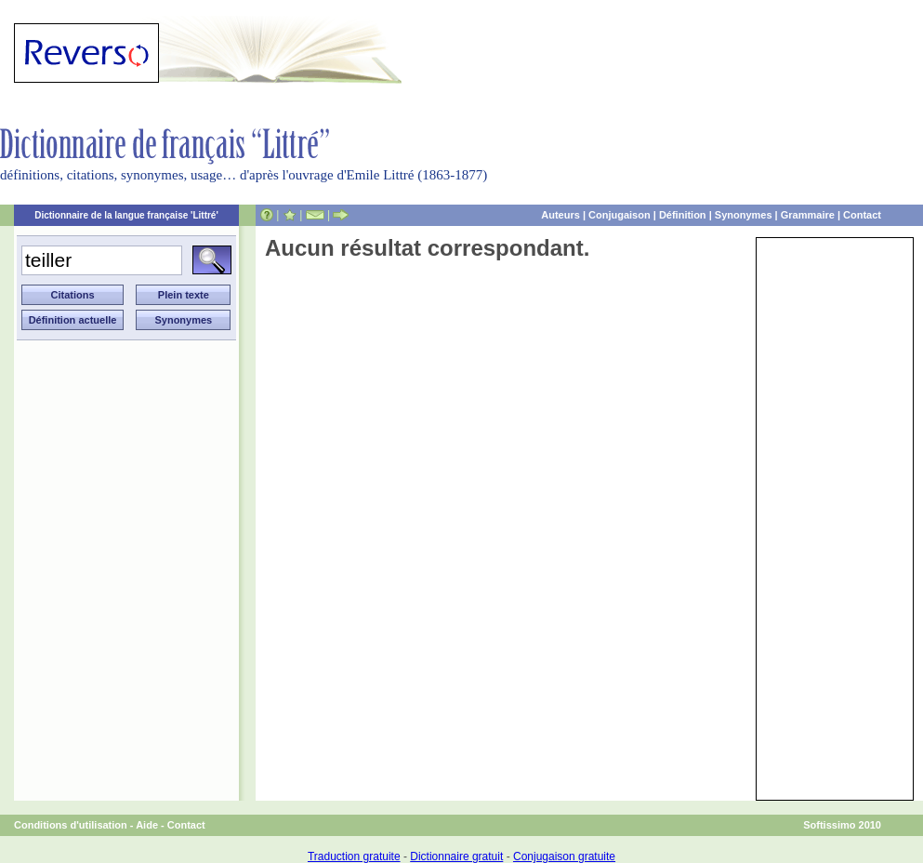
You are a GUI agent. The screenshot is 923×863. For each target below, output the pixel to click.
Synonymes (743, 214)
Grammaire (808, 214)
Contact (862, 214)
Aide (147, 824)
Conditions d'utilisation (70, 824)
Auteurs (560, 214)
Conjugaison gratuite (564, 856)
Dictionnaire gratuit (456, 856)
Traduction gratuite (354, 856)
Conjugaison (619, 214)
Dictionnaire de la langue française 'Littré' (126, 215)
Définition (682, 214)
